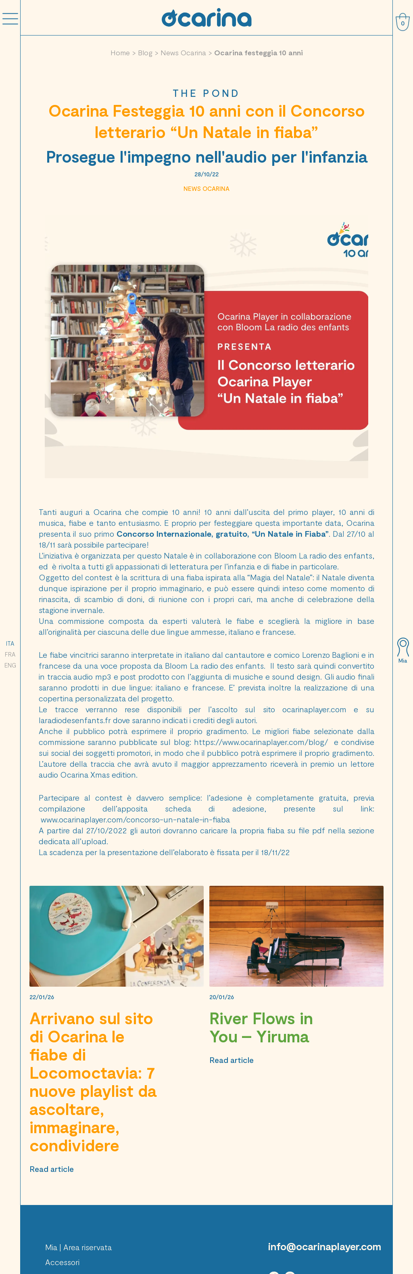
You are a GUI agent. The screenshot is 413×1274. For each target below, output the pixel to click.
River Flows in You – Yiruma (261, 1027)
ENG (10, 665)
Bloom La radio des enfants (323, 555)
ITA (10, 643)
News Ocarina (183, 52)
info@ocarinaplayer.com (324, 1246)
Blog (145, 52)
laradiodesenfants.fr (75, 720)
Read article (51, 1169)
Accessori (62, 1262)
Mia (402, 660)
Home (120, 52)
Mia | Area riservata (78, 1247)
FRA (10, 654)
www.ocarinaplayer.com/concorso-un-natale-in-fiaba (135, 819)
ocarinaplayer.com (314, 709)
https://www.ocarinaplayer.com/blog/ (261, 742)
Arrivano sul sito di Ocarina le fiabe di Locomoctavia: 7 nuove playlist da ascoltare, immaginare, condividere (92, 1081)
